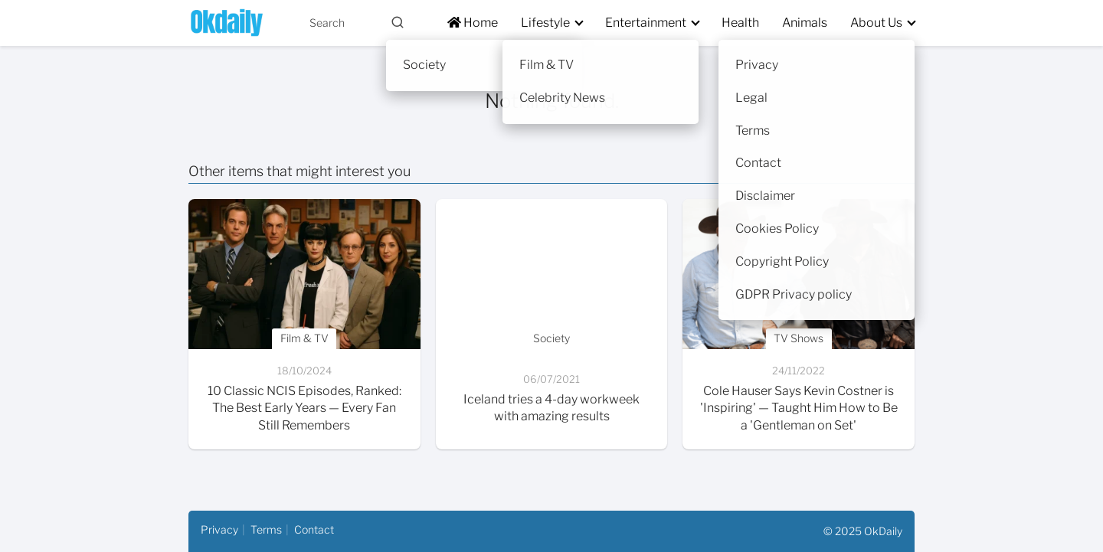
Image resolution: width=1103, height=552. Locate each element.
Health (740, 22)
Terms (266, 529)
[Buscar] (397, 22)
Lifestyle (545, 22)
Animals (804, 22)
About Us (876, 22)
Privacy (219, 529)
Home (472, 22)
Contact (314, 529)
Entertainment (645, 22)
